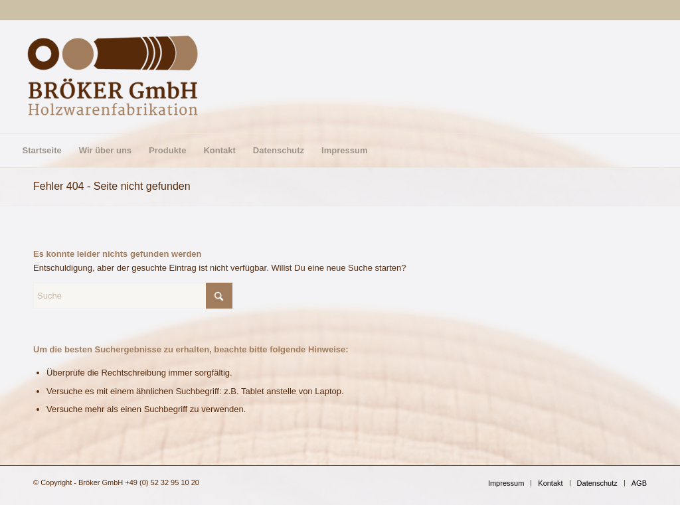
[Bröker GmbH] (112, 77)
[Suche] (132, 296)
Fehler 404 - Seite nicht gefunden (112, 186)
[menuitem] (41, 150)
